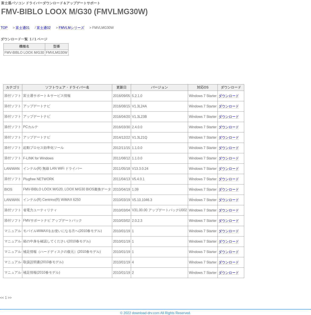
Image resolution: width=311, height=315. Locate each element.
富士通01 (23, 28)
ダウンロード (229, 96)
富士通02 (44, 28)
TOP (4, 28)
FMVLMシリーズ (71, 28)
